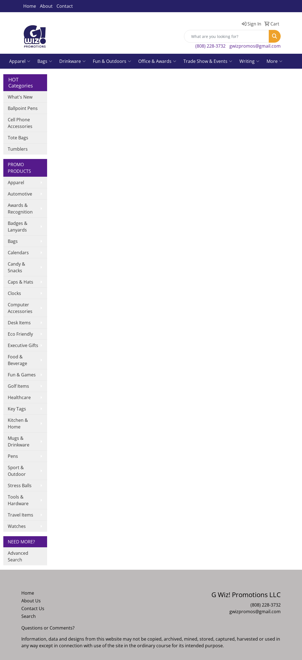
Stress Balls (20, 485)
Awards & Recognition (20, 208)
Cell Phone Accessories (20, 123)
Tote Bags (18, 138)
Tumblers (18, 149)
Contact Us (32, 608)
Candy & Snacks (16, 267)
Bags (44, 61)
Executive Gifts (23, 345)
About (46, 6)
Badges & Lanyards (17, 226)
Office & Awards (157, 61)
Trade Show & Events (207, 61)
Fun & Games (22, 375)
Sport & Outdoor (17, 470)
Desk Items (19, 323)
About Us (31, 601)
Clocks (14, 293)
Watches (17, 526)
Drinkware (72, 61)
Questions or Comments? (48, 628)
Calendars (18, 253)
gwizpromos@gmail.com (255, 46)
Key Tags (17, 409)
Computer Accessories (20, 308)
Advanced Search (18, 556)
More (274, 61)
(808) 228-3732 (210, 46)
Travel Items (20, 515)
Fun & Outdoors (112, 61)
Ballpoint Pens (23, 108)
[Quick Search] (226, 36)
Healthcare (19, 397)
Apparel (19, 61)
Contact (65, 6)
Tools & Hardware (18, 500)
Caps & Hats (20, 282)
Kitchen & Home (18, 423)
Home (29, 6)
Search (28, 616)
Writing (249, 61)
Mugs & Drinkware (18, 441)
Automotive (20, 194)
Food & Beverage (17, 360)
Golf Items (18, 386)
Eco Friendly (20, 334)
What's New (20, 97)
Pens (13, 456)
